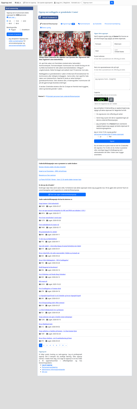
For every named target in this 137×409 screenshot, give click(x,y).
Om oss (44, 372)
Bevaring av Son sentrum (47, 175)
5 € (10, 21)
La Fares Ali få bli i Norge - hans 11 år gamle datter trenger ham (60, 179)
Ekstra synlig (45, 28)
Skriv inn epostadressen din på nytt (106, 67)
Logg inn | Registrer (62, 3)
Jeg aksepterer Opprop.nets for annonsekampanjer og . (18, 42)
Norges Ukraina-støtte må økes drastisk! (52, 167)
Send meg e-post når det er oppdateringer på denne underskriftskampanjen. (112, 119)
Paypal (13, 30)
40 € (10, 23)
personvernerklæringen (17, 45)
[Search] (96, 2)
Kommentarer (84, 24)
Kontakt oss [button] (75, 3)
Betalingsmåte (12, 27)
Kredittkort (25, 30)
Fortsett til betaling (14, 34)
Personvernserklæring (112, 24)
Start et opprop (29, 3)
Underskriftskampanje (48, 24)
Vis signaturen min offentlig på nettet (109, 114)
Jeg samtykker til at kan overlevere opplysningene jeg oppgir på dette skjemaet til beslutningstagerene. (112, 126)
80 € (17, 23)
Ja (100, 137)
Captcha (97, 92)
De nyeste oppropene (45, 3)
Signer (112, 141)
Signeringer (68, 24)
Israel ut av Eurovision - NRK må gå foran (53, 171)
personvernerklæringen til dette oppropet (109, 134)
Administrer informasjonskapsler (53, 369)
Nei (110, 137)
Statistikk (97, 24)
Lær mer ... (11, 17)
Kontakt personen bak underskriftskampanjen (63, 96)
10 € (17, 21)
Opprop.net (6, 2)
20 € (24, 21)
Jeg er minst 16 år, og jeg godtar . (109, 133)
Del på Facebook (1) (47, 17)
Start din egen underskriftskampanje (62, 194)
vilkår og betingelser (16, 41)
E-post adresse (99, 56)
